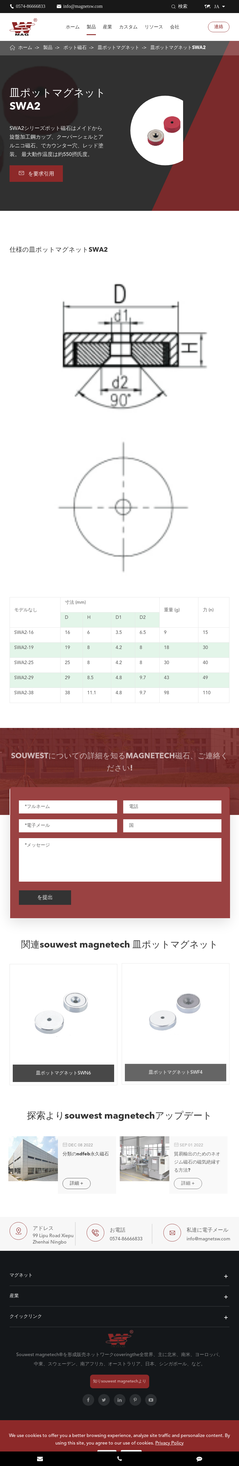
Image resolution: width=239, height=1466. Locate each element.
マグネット (21, 1275)
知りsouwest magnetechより (119, 1381)
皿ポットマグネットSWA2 (178, 48)
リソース (154, 26)
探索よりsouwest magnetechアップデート (119, 1120)
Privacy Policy (169, 1443)
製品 (91, 26)
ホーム (73, 26)
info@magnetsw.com (83, 6)
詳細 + (72, 1183)
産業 (107, 26)
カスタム (128, 26)
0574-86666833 (30, 6)
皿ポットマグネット (118, 48)
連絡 (218, 27)
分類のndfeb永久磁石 (81, 1154)
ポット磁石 (75, 48)
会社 (174, 26)
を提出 (49, 897)
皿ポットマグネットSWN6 (63, 1069)
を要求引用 (36, 173)
